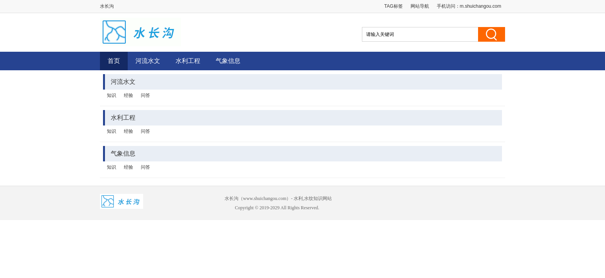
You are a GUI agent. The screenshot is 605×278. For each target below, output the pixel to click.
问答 (145, 95)
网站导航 (420, 6)
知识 (111, 95)
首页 (114, 61)
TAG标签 (393, 6)
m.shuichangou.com (480, 6)
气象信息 (228, 61)
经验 (128, 95)
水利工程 (188, 61)
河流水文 (147, 61)
